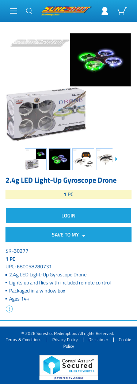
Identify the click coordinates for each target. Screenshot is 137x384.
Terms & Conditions (24, 339)
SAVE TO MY (66, 234)
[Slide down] (116, 159)
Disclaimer (98, 339)
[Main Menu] (13, 10)
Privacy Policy (65, 339)
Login (68, 215)
